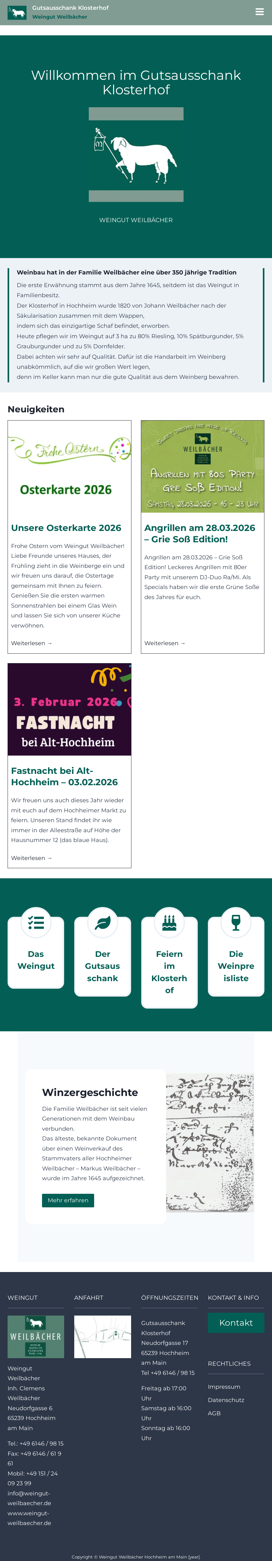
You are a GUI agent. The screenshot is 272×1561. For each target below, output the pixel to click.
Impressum (224, 1382)
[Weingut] (36, 950)
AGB (214, 1409)
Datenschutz (226, 1396)
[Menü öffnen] (258, 12)
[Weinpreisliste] (236, 952)
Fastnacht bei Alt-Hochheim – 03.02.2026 (64, 776)
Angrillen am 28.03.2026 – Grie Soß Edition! (199, 533)
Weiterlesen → (31, 644)
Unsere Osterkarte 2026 (66, 527)
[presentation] (69, 467)
